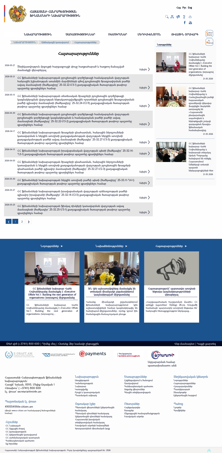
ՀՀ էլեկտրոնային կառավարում (21, 434)
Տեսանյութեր (180, 392)
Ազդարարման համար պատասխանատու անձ (162, 363)
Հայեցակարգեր (132, 407)
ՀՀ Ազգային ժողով (15, 428)
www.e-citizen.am (19, 410)
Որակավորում (131, 383)
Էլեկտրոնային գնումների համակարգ (93, 416)
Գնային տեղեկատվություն (137, 392)
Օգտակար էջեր (85, 404)
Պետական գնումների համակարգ (92, 413)
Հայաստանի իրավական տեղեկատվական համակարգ (90, 421)
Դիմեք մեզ (49, 343)
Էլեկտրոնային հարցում (185, 395)
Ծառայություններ (135, 377)
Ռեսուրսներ (131, 404)
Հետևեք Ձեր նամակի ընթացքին (78, 343)
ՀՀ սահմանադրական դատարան (23, 437)
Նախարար (80, 386)
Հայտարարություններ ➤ (171, 246)
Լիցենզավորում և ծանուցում (138, 380)
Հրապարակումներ (183, 386)
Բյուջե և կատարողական (87, 392)
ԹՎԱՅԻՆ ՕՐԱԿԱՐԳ (184, 34)
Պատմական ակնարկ (86, 395)
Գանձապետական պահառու (138, 386)
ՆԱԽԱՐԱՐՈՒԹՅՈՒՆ (38, 34)
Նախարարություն (86, 377)
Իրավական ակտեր (134, 416)
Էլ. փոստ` (23, 391)
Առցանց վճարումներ (134, 389)
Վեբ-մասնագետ (184, 343)
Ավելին (143, 69)
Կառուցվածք (81, 389)
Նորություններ (164, 44)
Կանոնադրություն (84, 383)
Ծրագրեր (129, 410)
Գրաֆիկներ (179, 410)
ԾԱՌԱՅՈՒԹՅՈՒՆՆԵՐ (80, 34)
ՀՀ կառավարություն (16, 431)
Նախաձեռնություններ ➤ (111, 246)
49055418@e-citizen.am (19, 406)
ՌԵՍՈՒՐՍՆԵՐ (117, 34)
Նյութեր (177, 407)
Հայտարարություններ (85, 42)
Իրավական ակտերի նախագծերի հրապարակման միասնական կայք (92, 427)
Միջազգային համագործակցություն (142, 413)
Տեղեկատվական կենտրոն (191, 377)
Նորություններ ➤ (51, 246)
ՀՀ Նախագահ (13, 425)
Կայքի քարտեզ (206, 343)
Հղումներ (12, 422)
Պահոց (178, 404)
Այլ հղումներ (12, 443)
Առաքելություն (82, 380)
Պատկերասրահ (182, 389)
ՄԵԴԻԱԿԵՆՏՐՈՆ (149, 34)
